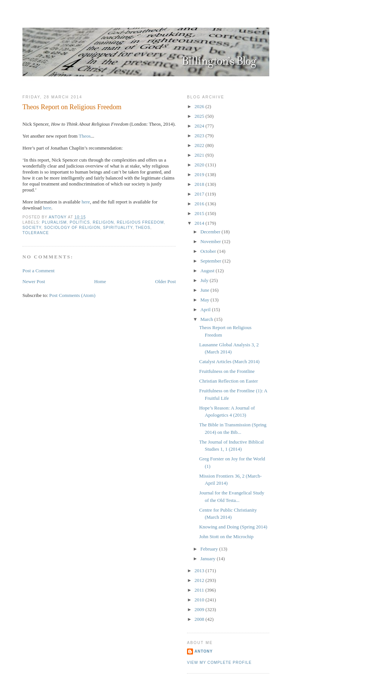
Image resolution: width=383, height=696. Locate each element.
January (208, 558)
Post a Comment (38, 270)
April (206, 309)
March (207, 319)
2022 (199, 145)
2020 (199, 165)
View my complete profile (219, 662)
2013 (199, 570)
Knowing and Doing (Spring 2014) (233, 527)
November (211, 241)
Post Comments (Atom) (72, 295)
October (208, 251)
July (205, 280)
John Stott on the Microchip (226, 536)
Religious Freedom (140, 222)
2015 (199, 213)
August (208, 270)
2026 (199, 106)
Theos (85, 136)
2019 (199, 174)
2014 (199, 223)
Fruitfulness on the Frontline (226, 371)
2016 (199, 203)
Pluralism (54, 222)
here (86, 202)
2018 (199, 184)
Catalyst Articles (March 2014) (229, 361)
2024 (199, 126)
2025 (199, 116)
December (211, 231)
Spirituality (118, 228)
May (205, 300)
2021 (199, 155)
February (209, 549)
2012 (199, 580)
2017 (199, 194)
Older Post (165, 281)
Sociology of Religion (72, 228)
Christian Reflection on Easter (228, 381)
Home (100, 281)
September (211, 261)
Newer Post (33, 281)
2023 (199, 135)
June (205, 290)
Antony (203, 651)
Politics (80, 222)
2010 (199, 600)
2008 (199, 619)
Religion (103, 222)
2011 (199, 590)
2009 (199, 609)
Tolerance (35, 233)
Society (31, 228)
